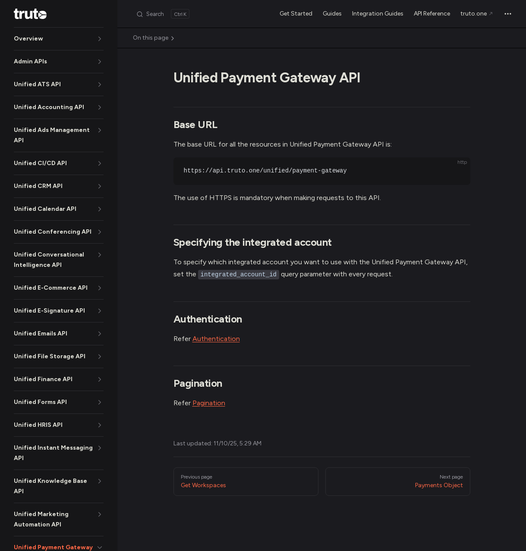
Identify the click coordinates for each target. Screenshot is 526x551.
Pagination (208, 403)
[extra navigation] (507, 14)
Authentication (216, 339)
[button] (59, 39)
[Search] (162, 13)
